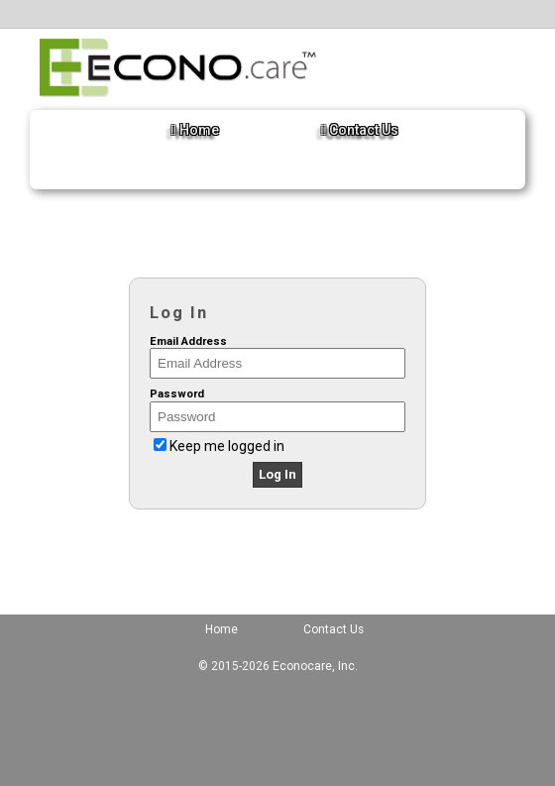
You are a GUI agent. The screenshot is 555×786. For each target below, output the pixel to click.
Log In (277, 474)
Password (177, 394)
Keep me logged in (226, 446)
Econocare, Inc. (315, 666)
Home (195, 130)
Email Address (188, 341)
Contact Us (359, 130)
